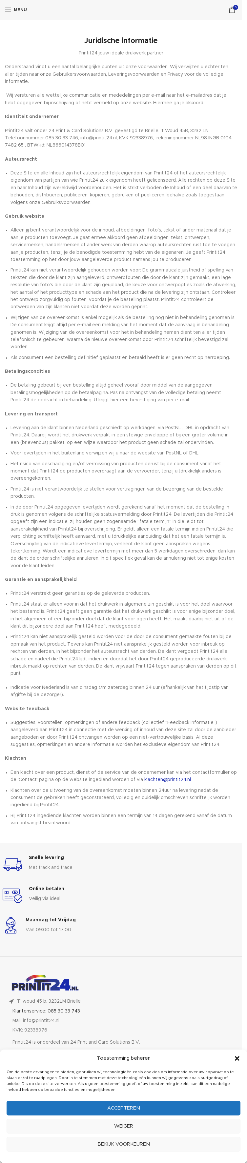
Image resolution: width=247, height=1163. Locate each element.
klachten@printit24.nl (167, 779)
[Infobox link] (121, 864)
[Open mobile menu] (16, 9)
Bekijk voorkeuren (123, 1144)
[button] (237, 1058)
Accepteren (123, 1108)
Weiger (123, 1126)
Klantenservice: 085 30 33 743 (46, 1011)
